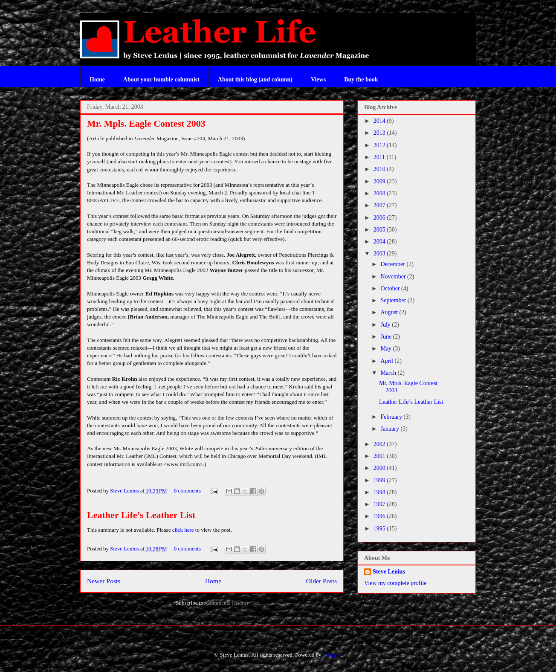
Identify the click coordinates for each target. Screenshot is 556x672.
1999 (380, 480)
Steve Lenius (125, 490)
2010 (380, 169)
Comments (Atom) (227, 603)
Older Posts (321, 581)
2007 (380, 205)
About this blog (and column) (255, 79)
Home (97, 79)
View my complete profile (395, 583)
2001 (380, 456)
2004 (380, 241)
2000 (380, 468)
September (393, 300)
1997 (380, 504)
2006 (380, 217)
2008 (380, 193)
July (386, 325)
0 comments (187, 490)
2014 (380, 121)
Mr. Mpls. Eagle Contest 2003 (146, 123)
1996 (380, 516)
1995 (380, 528)
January (390, 429)
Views (318, 79)
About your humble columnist (161, 79)
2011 (380, 157)
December (393, 264)
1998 (380, 492)
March (388, 373)
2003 (380, 253)
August (389, 312)
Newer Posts (103, 581)
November (393, 276)
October (390, 288)
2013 (380, 133)
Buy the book (361, 79)
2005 (380, 229)
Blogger (331, 655)
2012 (380, 145)
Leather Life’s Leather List (141, 515)
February (391, 417)
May (386, 348)
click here (183, 530)
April (387, 361)
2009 (380, 181)
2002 (380, 444)
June (386, 336)
